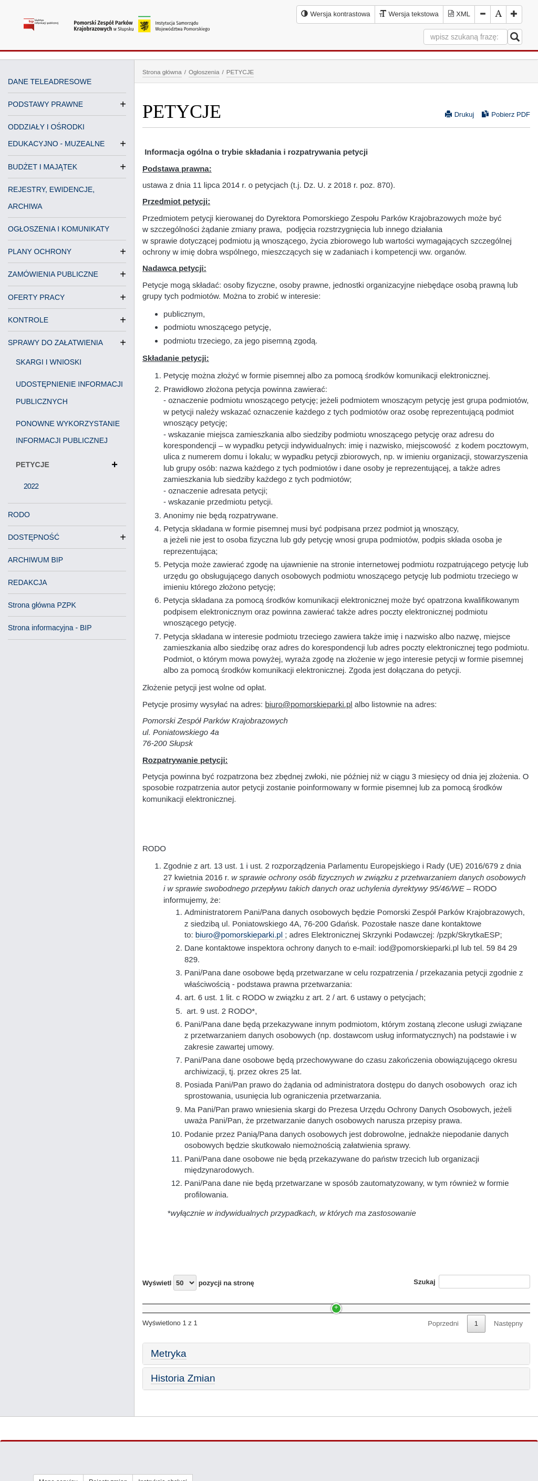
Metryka (169, 1372)
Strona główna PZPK (42, 605)
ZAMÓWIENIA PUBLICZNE (53, 274)
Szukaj (471, 1281)
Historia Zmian (183, 1398)
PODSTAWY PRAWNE (45, 104)
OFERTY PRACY (36, 297)
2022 (31, 486)
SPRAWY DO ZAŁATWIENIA (55, 342)
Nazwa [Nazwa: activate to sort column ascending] (162, 1303)
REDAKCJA (27, 582)
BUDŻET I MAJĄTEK (42, 166)
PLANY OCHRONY (39, 251)
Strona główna (162, 71)
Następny (508, 1343)
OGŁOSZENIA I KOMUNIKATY (58, 229)
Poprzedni (443, 1343)
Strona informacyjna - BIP (50, 627)
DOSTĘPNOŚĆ (33, 537)
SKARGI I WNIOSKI (48, 362)
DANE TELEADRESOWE (49, 81)
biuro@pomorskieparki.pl (240, 934)
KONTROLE (28, 320)
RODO (19, 514)
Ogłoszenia (204, 71)
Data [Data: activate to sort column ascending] (324, 1303)
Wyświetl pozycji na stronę (198, 1283)
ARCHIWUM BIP (35, 560)
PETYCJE (67, 464)
